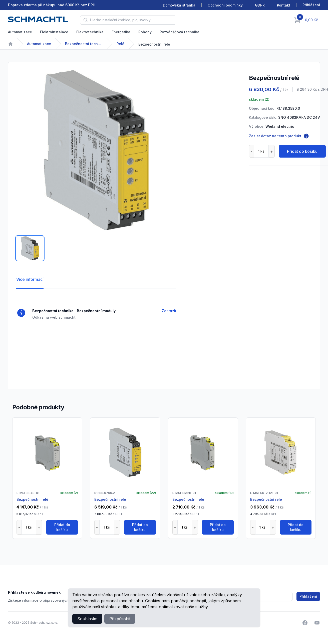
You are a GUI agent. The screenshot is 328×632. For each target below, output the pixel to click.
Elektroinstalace (54, 32)
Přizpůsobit (119, 618)
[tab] (30, 248)
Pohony (145, 32)
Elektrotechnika (90, 32)
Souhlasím (87, 618)
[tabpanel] (96, 150)
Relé (120, 44)
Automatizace (20, 32)
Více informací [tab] (30, 279)
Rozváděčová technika (179, 32)
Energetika (121, 32)
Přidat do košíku (302, 151)
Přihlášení (308, 596)
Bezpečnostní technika (84, 44)
